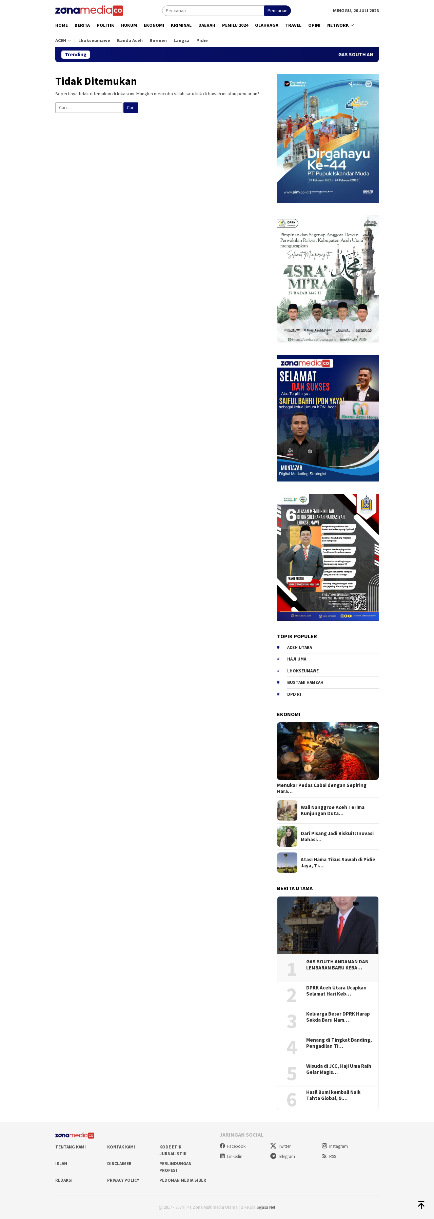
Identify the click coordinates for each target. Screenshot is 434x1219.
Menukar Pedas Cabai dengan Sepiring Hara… (322, 788)
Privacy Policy (123, 1180)
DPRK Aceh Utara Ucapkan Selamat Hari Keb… (336, 991)
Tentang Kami (70, 1147)
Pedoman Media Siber (182, 1180)
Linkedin (230, 1156)
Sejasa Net (266, 1207)
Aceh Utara (299, 647)
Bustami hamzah (305, 682)
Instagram (334, 1146)
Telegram (282, 1156)
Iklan (61, 1163)
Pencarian (278, 10)
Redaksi (64, 1180)
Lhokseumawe (303, 671)
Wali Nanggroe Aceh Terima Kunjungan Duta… (332, 810)
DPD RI (294, 694)
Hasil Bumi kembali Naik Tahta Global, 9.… (333, 1095)
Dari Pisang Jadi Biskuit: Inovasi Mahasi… (337, 836)
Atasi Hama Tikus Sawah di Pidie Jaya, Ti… (338, 863)
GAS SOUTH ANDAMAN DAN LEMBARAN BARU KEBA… (337, 965)
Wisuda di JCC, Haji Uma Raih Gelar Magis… (338, 1069)
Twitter (280, 1146)
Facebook (232, 1146)
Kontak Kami (121, 1147)
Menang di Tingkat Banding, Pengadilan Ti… (339, 1043)
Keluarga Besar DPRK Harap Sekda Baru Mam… (338, 1017)
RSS (328, 1156)
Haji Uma (296, 659)
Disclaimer (119, 1163)
